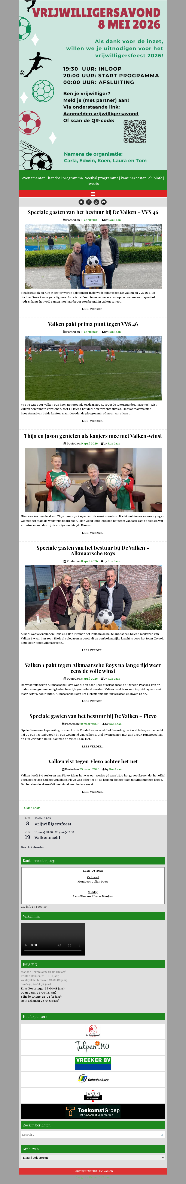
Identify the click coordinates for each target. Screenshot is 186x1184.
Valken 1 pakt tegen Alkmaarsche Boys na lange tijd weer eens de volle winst (93, 668)
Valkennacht (47, 837)
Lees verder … (94, 309)
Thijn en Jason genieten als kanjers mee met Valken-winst (93, 435)
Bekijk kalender (32, 847)
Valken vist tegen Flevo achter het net (93, 761)
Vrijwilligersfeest (52, 824)
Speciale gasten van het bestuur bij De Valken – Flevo (93, 716)
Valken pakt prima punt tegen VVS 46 (93, 324)
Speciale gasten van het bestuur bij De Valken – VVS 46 (93, 212)
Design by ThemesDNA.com (93, 1177)
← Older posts (30, 808)
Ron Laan (114, 220)
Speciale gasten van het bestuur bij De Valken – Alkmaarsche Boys (93, 550)
